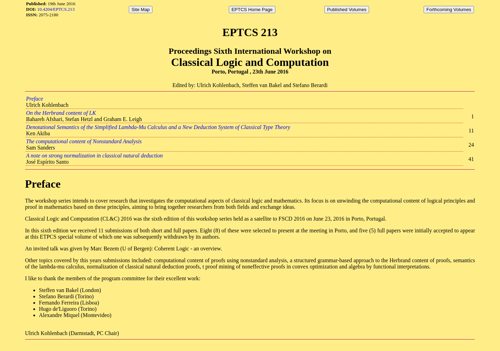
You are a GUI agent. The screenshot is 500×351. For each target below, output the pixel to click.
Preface (34, 99)
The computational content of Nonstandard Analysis (84, 141)
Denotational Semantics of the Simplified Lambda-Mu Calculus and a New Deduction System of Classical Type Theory (158, 127)
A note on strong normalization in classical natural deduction (94, 156)
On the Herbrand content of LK (61, 113)
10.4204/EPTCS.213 (56, 9)
